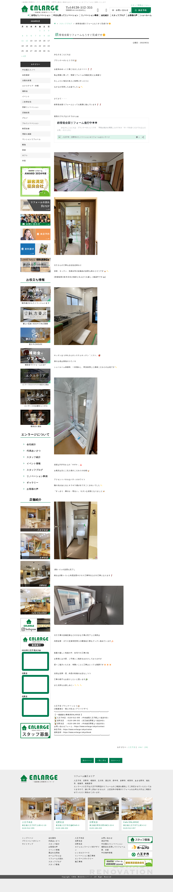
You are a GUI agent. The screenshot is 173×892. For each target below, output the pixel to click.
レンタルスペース (82, 853)
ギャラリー (32, 482)
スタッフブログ (118, 15)
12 (27, 41)
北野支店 (78, 841)
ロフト (25, 155)
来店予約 (105, 841)
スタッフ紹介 (34, 457)
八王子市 (77, 780)
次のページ (115, 760)
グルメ (25, 118)
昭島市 (93, 780)
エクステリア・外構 (30, 86)
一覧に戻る (101, 760)
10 (49, 36)
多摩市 (123, 780)
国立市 (108, 780)
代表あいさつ (34, 451)
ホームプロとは (55, 856)
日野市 (86, 780)
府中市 (115, 780)
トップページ (27, 838)
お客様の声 (132, 15)
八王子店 (131, 747)
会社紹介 (105, 15)
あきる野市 (139, 780)
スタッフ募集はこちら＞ (141, 5)
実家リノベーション (30, 107)
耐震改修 (26, 129)
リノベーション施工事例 (85, 856)
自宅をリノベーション (40, 15)
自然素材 (26, 75)
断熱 (24, 145)
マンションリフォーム (31, 139)
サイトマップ (27, 844)
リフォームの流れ (56, 859)
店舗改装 (26, 113)
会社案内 (52, 838)
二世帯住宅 (26, 102)
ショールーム (146, 15)
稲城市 (80, 783)
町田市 (130, 780)
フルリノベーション (30, 123)
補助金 (25, 91)
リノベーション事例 (89, 15)
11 (23, 41)
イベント (26, 96)
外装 (24, 161)
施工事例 (78, 862)
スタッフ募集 (54, 864)
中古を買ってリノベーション (65, 15)
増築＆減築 (26, 134)
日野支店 (78, 844)
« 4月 (24, 56)
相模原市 (88, 783)
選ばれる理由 (54, 853)
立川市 (100, 780)
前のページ (87, 760)
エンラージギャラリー (84, 859)
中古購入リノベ (28, 70)
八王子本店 (79, 838)
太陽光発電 (26, 80)
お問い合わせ (106, 838)
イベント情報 (34, 463)
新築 (24, 150)
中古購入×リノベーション (112, 844)
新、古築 (105, 850)
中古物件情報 (106, 853)
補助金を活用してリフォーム (113, 847)
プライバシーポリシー (31, 841)
